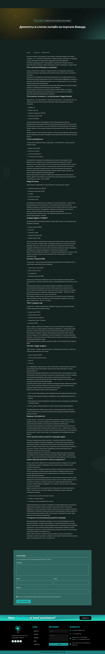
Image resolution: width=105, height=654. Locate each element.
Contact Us (62, 2)
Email (55, 578)
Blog (56, 2)
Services (42, 2)
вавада (35, 58)
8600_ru (41, 21)
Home (36, 21)
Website (18, 587)
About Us (34, 2)
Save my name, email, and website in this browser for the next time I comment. (39, 597)
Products (49, 2)
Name (18, 578)
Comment (19, 562)
